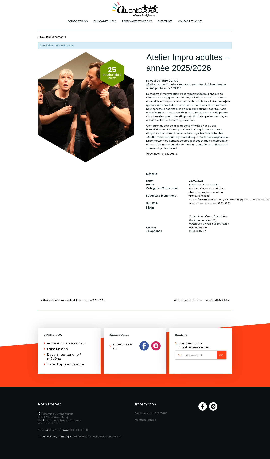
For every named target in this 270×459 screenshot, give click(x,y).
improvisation (214, 192)
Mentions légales (145, 419)
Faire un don (57, 349)
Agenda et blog (78, 21)
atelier (192, 192)
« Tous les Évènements (52, 37)
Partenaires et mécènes (137, 21)
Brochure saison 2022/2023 (151, 413)
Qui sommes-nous (105, 21)
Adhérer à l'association (66, 343)
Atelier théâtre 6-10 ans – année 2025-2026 (201, 300)
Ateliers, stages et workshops (207, 188)
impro (201, 192)
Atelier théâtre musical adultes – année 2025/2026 (73, 300)
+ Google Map (198, 227)
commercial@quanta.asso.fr (63, 420)
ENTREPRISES (165, 21)
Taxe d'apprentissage (65, 364)
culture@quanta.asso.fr (107, 436)
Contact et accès (190, 21)
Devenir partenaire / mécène (64, 357)
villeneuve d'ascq (199, 195)
